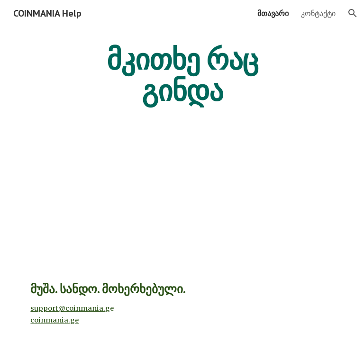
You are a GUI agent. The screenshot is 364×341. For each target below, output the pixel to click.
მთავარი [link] (273, 13)
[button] (352, 13)
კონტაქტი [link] (318, 13)
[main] (182, 75)
